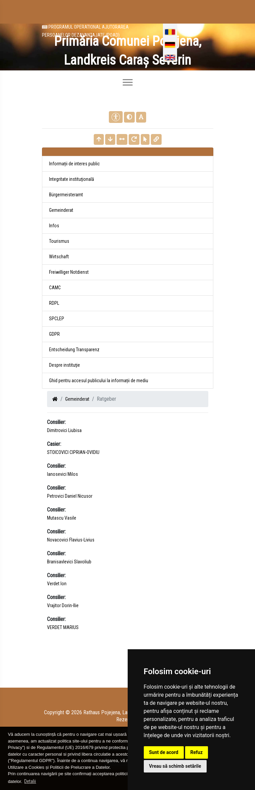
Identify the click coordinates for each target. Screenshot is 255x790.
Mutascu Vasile (61, 518)
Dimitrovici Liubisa (64, 430)
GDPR (54, 334)
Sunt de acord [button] (163, 752)
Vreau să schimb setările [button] (175, 766)
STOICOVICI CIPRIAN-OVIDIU (73, 452)
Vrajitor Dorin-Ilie (63, 605)
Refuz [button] (196, 752)
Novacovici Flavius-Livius (70, 539)
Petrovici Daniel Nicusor (69, 496)
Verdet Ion (57, 583)
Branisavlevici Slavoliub (69, 561)
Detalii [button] (30, 781)
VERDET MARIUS (63, 627)
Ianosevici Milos (62, 474)
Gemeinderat (77, 399)
